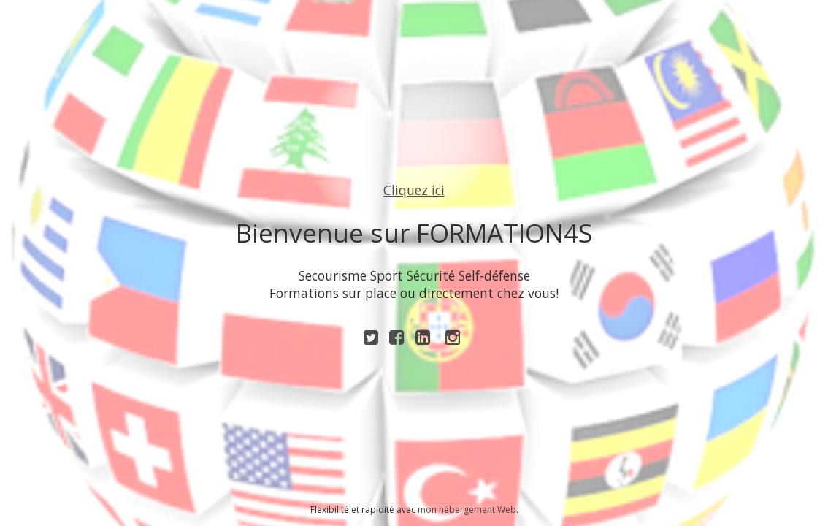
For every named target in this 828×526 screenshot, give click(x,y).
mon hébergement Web (467, 509)
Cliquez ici (414, 190)
